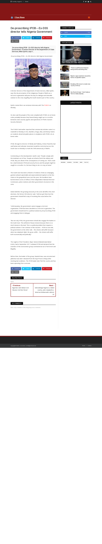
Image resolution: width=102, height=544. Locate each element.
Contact (89, 345)
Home (26, 1)
